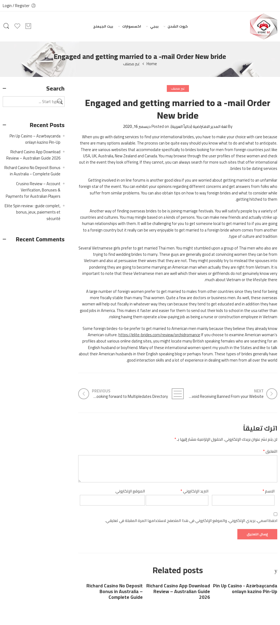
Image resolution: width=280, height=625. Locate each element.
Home (152, 64)
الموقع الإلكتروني (130, 491)
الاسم (268, 491)
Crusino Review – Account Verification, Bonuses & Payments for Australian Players (33, 190)
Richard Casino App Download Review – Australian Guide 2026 (178, 591)
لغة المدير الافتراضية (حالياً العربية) (199, 126)
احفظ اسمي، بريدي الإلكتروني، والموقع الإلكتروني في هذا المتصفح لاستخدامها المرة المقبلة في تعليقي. (191, 520)
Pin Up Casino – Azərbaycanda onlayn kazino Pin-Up (35, 139)
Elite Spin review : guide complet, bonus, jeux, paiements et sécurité (32, 212)
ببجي (154, 26)
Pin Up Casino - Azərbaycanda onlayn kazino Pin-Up (245, 588)
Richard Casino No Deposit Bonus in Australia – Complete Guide (114, 591)
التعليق (270, 451)
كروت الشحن (178, 26)
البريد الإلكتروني (194, 491)
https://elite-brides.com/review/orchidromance (159, 334)
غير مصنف (131, 64)
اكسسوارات (131, 26)
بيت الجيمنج (103, 26)
